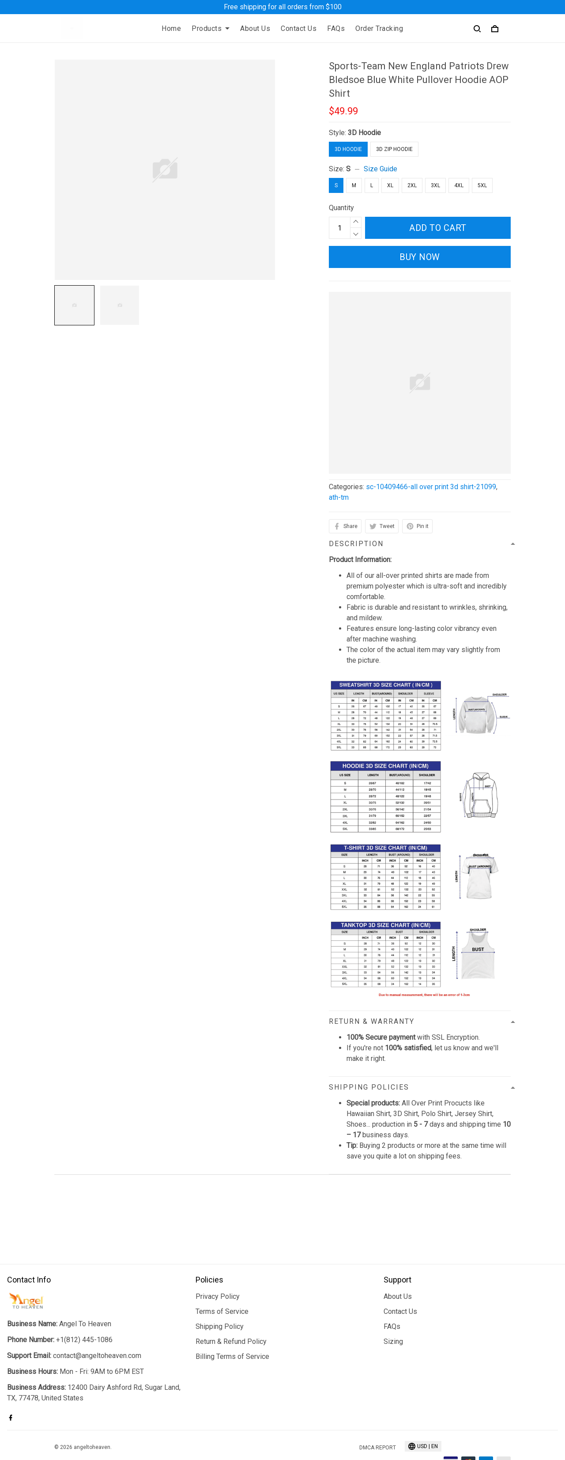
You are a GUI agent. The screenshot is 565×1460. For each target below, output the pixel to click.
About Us (255, 28)
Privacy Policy (218, 1268)
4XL (458, 185)
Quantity (341, 208)
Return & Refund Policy (231, 1313)
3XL (435, 185)
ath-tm (339, 497)
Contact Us (298, 28)
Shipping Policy (220, 1298)
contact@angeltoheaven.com (97, 1328)
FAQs (336, 28)
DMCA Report (377, 1420)
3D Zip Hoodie (394, 149)
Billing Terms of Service (232, 1328)
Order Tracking (379, 28)
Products (211, 28)
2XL (412, 185)
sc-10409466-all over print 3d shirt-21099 (431, 487)
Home (171, 28)
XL (390, 185)
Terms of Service (222, 1283)
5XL (482, 185)
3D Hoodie (364, 132)
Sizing (393, 1313)
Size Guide (380, 169)
